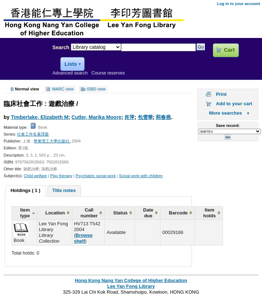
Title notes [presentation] (64, 190)
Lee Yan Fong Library (24, 63)
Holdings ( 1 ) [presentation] (25, 190)
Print (221, 94)
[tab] (25, 191)
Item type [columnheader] (25, 212)
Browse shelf (83, 238)
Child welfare (35, 176)
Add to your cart (234, 103)
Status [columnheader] (120, 213)
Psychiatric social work (96, 176)
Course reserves (108, 73)
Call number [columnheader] (89, 212)
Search (60, 47)
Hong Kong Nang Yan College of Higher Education (131, 280)
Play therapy (61, 176)
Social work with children (141, 176)
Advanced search (70, 73)
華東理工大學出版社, (52, 141)
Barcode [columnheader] (178, 213)
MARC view (63, 89)
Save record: (228, 125)
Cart (229, 50)
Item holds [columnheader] (209, 212)
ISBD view (96, 89)
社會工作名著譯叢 (33, 134)
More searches (225, 113)
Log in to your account (238, 3)
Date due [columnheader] (148, 212)
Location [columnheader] (55, 213)
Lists (70, 64)
